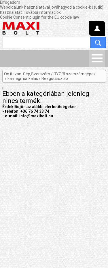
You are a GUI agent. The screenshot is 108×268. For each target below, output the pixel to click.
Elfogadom (10, 2)
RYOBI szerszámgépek (75, 74)
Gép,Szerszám (36, 74)
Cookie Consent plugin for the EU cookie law (39, 17)
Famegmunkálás (22, 78)
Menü (97, 58)
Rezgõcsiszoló (54, 78)
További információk (42, 12)
